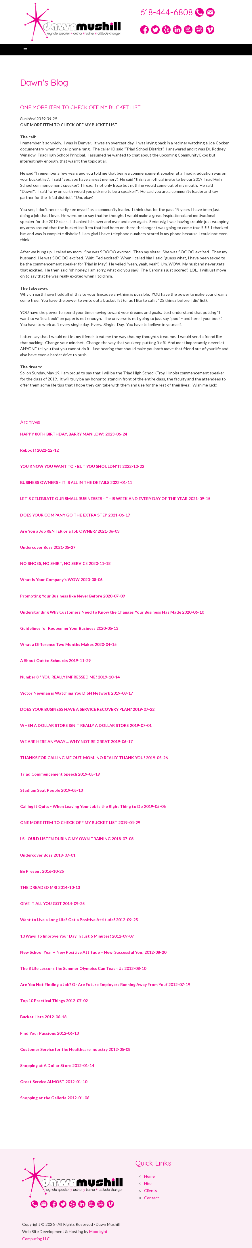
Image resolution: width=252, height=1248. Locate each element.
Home (149, 1176)
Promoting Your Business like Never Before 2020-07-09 (72, 595)
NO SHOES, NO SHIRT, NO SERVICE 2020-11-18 (65, 563)
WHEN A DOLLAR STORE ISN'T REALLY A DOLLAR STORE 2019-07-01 (86, 725)
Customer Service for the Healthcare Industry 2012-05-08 (75, 1049)
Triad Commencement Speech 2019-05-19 (60, 774)
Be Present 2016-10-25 (42, 871)
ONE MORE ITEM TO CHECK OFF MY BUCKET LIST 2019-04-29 (80, 822)
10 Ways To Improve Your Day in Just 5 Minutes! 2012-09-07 (77, 936)
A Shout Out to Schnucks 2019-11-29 (55, 660)
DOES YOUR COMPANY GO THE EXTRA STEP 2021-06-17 (75, 514)
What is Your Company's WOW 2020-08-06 (61, 579)
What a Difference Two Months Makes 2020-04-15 (68, 644)
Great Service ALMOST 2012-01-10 (53, 1081)
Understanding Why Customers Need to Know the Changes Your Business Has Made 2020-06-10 (112, 612)
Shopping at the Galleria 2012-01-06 (54, 1097)
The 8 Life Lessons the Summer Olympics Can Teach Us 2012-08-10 (83, 968)
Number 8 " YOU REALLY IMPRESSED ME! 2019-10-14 (70, 676)
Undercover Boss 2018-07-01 (47, 855)
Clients (150, 1190)
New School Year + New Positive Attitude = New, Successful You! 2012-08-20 (93, 952)
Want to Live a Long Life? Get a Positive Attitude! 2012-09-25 (79, 919)
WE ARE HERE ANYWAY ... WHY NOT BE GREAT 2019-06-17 (76, 741)
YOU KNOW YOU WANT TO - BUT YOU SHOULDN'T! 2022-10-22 (82, 466)
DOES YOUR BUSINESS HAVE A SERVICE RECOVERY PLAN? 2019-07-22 (87, 709)
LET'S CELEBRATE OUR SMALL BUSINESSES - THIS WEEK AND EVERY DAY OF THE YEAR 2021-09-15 (115, 498)
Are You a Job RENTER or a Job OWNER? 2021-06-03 (69, 531)
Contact (151, 1197)
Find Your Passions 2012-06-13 (49, 1033)
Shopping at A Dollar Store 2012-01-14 (57, 1065)
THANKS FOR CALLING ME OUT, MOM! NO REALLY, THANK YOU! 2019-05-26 (94, 757)
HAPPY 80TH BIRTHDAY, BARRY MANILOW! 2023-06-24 (73, 433)
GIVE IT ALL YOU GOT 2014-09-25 (52, 903)
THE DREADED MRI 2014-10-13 (50, 887)
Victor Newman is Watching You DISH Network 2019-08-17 (76, 693)
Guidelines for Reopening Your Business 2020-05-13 (69, 628)
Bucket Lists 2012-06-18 (43, 1016)
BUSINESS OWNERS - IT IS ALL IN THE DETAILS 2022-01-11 (76, 482)
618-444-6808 (167, 12)
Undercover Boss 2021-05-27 (47, 547)
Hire (148, 1183)
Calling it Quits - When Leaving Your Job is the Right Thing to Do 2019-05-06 (93, 806)
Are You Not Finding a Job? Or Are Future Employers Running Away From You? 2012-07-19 (105, 984)
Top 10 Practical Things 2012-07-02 (54, 1000)
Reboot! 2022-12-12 (39, 450)
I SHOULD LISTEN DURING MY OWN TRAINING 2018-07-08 (76, 838)
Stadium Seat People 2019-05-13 (51, 790)
